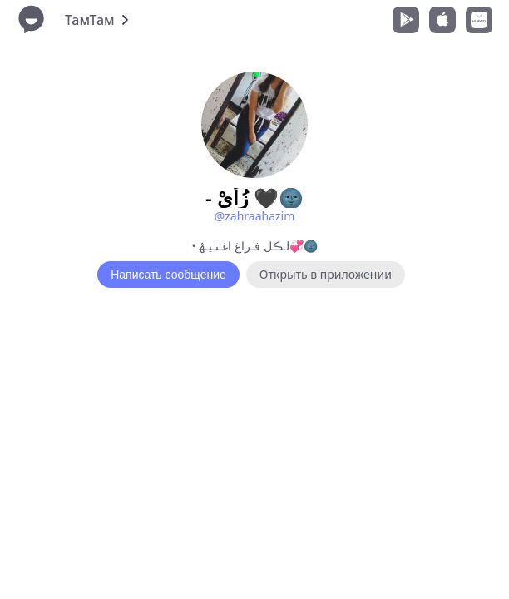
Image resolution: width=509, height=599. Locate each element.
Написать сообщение (168, 274)
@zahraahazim (255, 216)
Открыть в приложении (325, 274)
